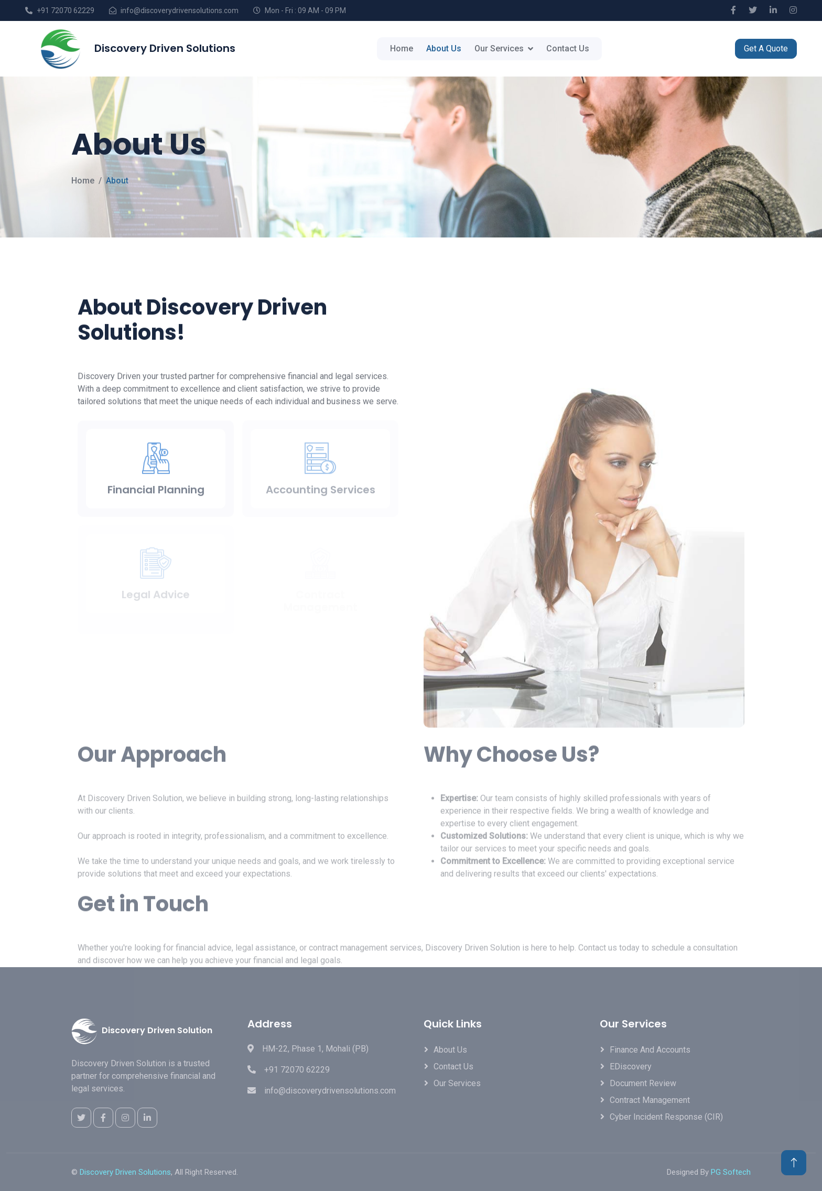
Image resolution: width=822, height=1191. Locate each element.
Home (401, 48)
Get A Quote (766, 48)
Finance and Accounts (650, 1050)
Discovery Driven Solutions (125, 1172)
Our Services (499, 48)
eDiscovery (631, 1066)
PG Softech (731, 1172)
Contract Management (650, 1100)
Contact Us (567, 48)
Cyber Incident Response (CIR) (666, 1117)
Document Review (643, 1083)
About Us (443, 48)
